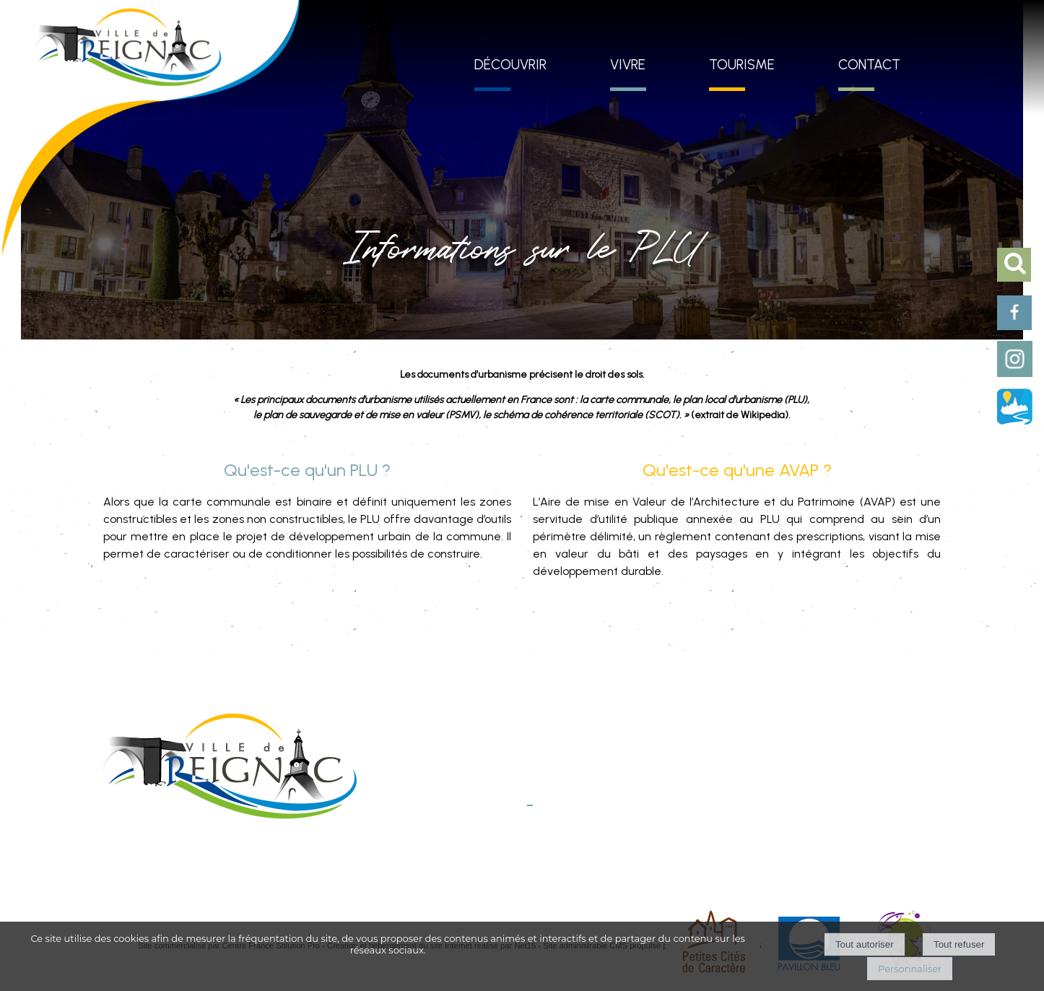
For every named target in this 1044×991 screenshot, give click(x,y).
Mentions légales (417, 863)
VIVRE (627, 64)
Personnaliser (909, 968)
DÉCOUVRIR (510, 64)
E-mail (513, 819)
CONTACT (869, 64)
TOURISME (742, 64)
